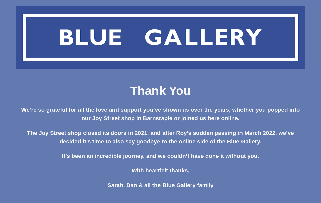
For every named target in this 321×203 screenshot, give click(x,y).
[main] (160, 139)
